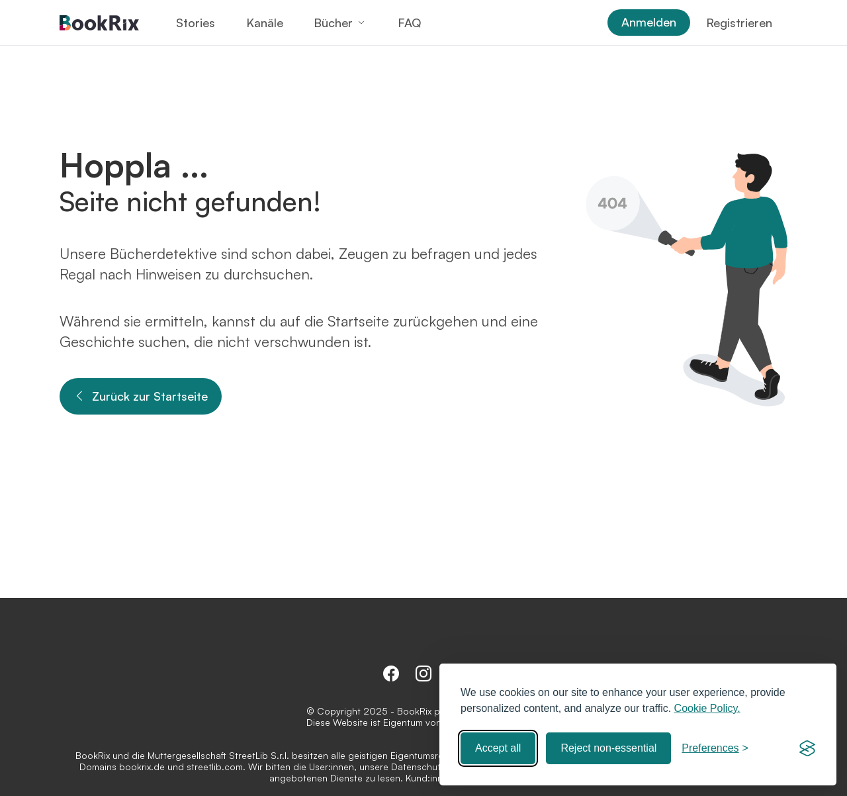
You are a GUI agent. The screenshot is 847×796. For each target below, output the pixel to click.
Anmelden (648, 22)
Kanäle (264, 22)
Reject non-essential (608, 748)
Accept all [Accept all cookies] (498, 748)
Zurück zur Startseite (140, 396)
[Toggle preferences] (715, 748)
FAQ (409, 22)
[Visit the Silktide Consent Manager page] (807, 748)
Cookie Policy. (707, 708)
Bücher (333, 22)
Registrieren (739, 22)
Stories (195, 22)
